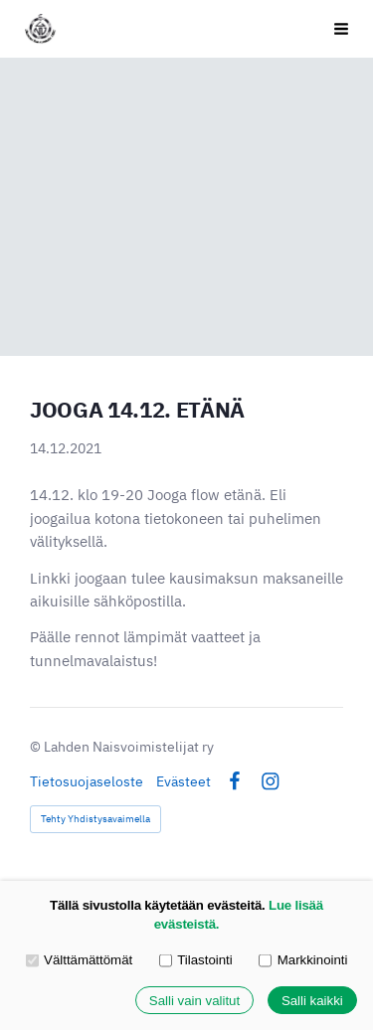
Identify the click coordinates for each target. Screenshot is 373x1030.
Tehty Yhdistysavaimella (95, 818)
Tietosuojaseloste (86, 781)
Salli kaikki (312, 1000)
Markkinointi (303, 959)
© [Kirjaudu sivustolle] (37, 747)
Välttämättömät (79, 959)
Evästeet (183, 781)
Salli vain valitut (194, 1000)
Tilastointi (196, 959)
